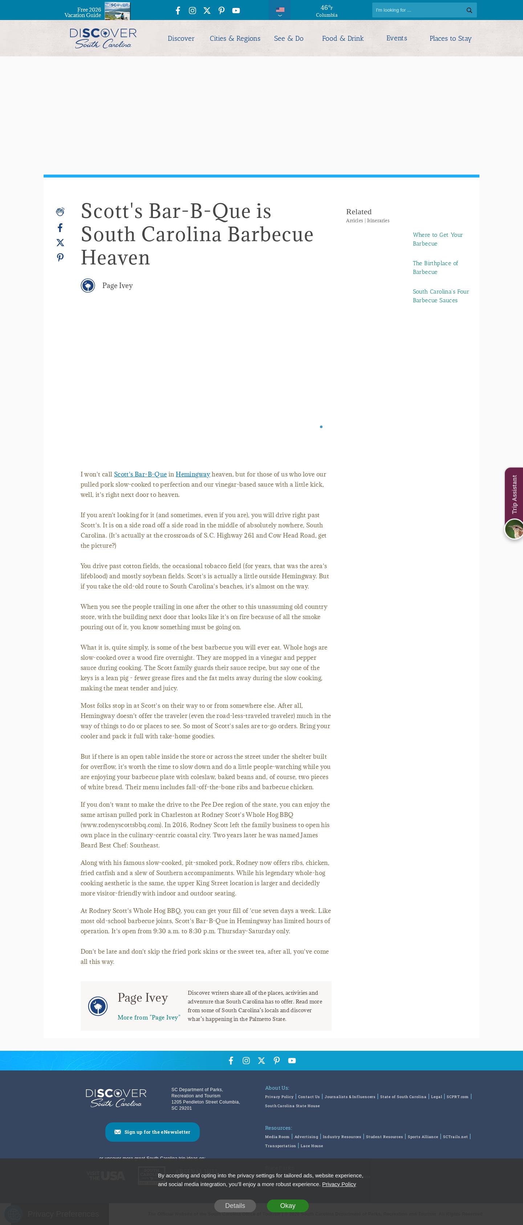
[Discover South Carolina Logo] (103, 38)
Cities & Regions (235, 38)
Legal (436, 1096)
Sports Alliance (423, 1136)
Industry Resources (342, 1136)
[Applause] (60, 211)
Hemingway (193, 474)
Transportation (280, 1146)
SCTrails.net (455, 1136)
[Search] (424, 10)
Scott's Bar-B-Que (140, 474)
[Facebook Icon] (178, 11)
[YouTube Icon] (236, 11)
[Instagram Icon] (192, 11)
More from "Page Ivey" (149, 1017)
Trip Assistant (514, 494)
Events (396, 38)
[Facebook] (60, 227)
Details (235, 1205)
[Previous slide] (96, 388)
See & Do (289, 38)
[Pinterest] (60, 257)
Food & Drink (343, 38)
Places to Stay (451, 38)
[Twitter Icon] (207, 11)
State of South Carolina (403, 1096)
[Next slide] (316, 388)
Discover (181, 38)
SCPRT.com (458, 1096)
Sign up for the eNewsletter (158, 1132)
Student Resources (384, 1136)
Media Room (277, 1136)
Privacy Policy (279, 1096)
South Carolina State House (292, 1106)
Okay (287, 1205)
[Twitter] (60, 242)
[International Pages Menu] (280, 10)
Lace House (312, 1146)
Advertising (307, 1136)
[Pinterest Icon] (221, 11)
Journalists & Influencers (350, 1096)
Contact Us (309, 1096)
